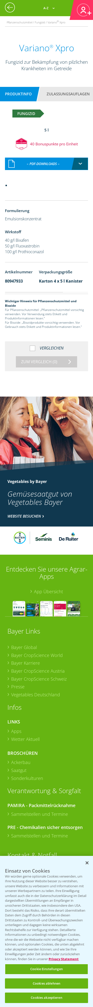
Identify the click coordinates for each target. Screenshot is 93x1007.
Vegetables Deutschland (35, 695)
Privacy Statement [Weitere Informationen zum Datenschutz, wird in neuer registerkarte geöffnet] (64, 959)
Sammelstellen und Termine (39, 814)
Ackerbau (21, 762)
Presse (18, 687)
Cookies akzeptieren (46, 997)
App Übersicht (48, 591)
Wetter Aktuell (25, 739)
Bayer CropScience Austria (38, 671)
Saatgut (19, 770)
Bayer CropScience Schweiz (39, 679)
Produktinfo (18, 93)
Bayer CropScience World (37, 655)
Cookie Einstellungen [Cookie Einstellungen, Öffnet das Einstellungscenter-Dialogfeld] (46, 969)
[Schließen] (87, 862)
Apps (16, 731)
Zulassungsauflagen (68, 93)
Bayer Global (24, 647)
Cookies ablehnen (46, 983)
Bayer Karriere (25, 663)
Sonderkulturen (27, 778)
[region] (46, 931)
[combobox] (46, 164)
